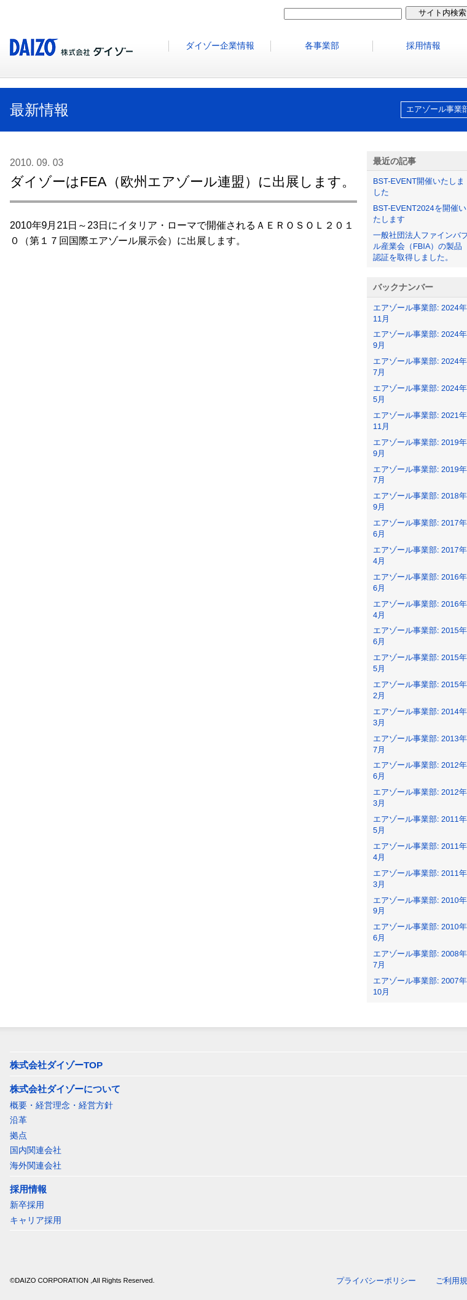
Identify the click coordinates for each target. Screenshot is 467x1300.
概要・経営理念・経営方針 (61, 1105)
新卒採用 (27, 1205)
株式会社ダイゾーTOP (56, 1065)
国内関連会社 (35, 1150)
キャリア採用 (35, 1220)
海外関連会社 (35, 1165)
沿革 (18, 1120)
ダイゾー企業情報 (220, 45)
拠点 (18, 1135)
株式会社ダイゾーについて (65, 1089)
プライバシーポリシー (376, 1280)
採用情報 (28, 1189)
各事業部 (322, 45)
